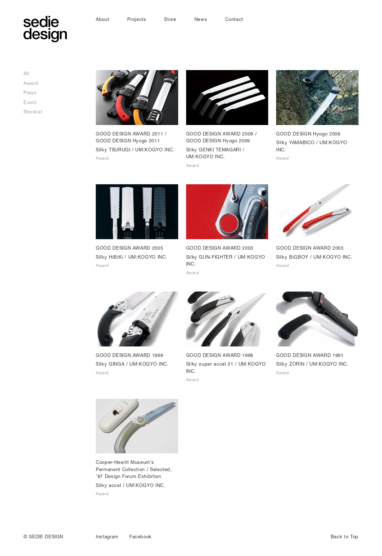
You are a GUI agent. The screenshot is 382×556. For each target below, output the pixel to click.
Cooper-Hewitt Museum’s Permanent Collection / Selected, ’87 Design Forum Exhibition (134, 469)
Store (170, 19)
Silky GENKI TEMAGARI (213, 149)
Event (30, 102)
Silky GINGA (110, 364)
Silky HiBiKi (109, 257)
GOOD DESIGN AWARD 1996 (219, 355)
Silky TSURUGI (113, 149)
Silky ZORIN (290, 364)
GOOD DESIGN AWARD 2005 (129, 248)
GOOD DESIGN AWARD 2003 (219, 248)
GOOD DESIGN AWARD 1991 (309, 355)
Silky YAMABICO (295, 142)
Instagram (107, 536)
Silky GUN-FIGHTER (209, 257)
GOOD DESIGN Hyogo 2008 (308, 134)
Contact (234, 19)
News (200, 19)
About (102, 19)
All (26, 73)
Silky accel (108, 485)
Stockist (32, 112)
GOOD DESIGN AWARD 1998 (129, 355)
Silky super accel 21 (209, 364)
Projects (136, 19)
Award (30, 83)
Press (30, 92)
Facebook (140, 536)
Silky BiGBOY (292, 257)
